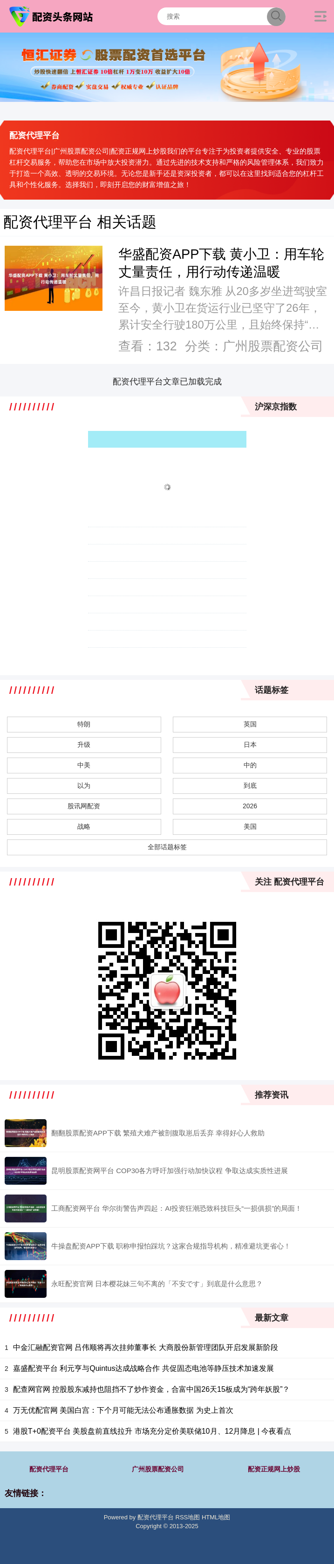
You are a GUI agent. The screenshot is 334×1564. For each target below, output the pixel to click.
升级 (83, 744)
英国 (250, 724)
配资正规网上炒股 (274, 1469)
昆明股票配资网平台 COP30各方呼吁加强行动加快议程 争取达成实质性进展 (169, 1171)
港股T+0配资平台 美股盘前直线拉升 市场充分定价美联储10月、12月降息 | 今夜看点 (152, 1431)
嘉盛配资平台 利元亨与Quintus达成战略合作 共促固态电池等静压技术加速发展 (143, 1368)
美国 (250, 826)
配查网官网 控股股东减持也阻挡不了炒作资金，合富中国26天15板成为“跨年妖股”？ (151, 1389)
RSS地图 (188, 1517)
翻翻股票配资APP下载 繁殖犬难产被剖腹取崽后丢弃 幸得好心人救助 (158, 1133)
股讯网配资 (84, 806)
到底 (250, 785)
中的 (250, 765)
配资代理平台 (48, 1469)
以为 (83, 785)
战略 (83, 826)
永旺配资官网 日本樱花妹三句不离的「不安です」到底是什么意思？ (157, 1284)
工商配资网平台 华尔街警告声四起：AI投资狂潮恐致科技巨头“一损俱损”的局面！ (176, 1208)
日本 (250, 744)
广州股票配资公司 (158, 1469)
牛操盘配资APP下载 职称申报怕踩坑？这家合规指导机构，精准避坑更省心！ (171, 1246)
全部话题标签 (167, 847)
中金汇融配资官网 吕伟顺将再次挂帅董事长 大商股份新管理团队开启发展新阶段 (145, 1347)
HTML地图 (216, 1517)
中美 (83, 765)
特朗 (83, 724)
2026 (250, 806)
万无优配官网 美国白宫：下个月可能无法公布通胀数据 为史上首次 (123, 1410)
